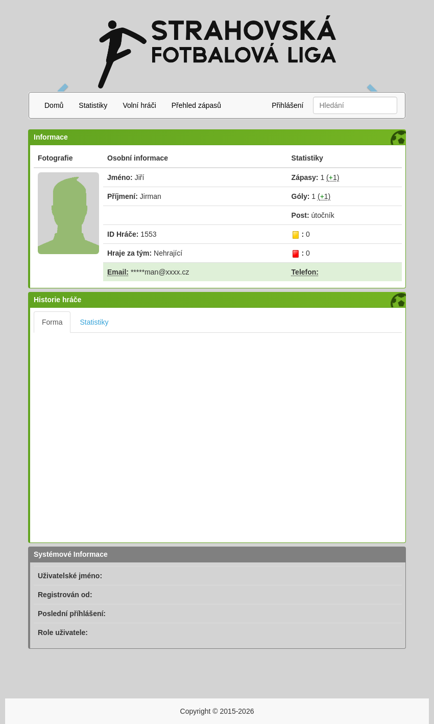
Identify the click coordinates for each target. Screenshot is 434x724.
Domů (53, 105)
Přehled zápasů (196, 105)
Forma (52, 322)
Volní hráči (139, 105)
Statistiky (93, 105)
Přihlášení (287, 105)
